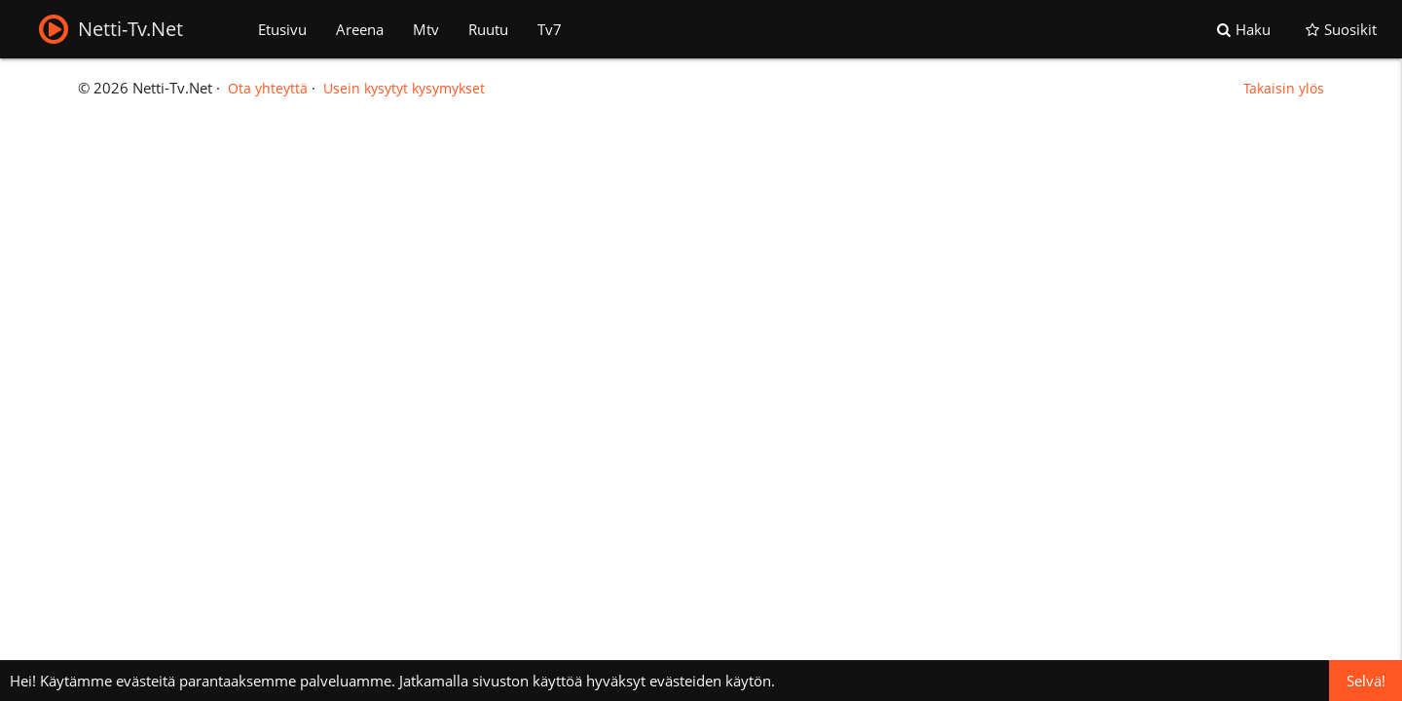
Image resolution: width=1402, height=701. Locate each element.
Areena (360, 29)
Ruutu (488, 29)
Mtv (426, 29)
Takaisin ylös (1283, 88)
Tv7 (549, 29)
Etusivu (282, 29)
